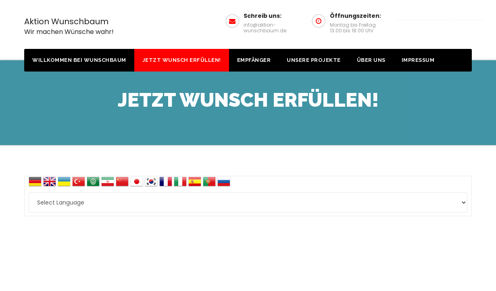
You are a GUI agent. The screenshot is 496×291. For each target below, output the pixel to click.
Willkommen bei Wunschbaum (79, 60)
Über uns (371, 60)
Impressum (418, 60)
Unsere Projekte (314, 60)
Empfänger (254, 60)
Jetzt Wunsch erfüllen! (181, 60)
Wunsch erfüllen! (441, 20)
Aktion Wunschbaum (69, 26)
